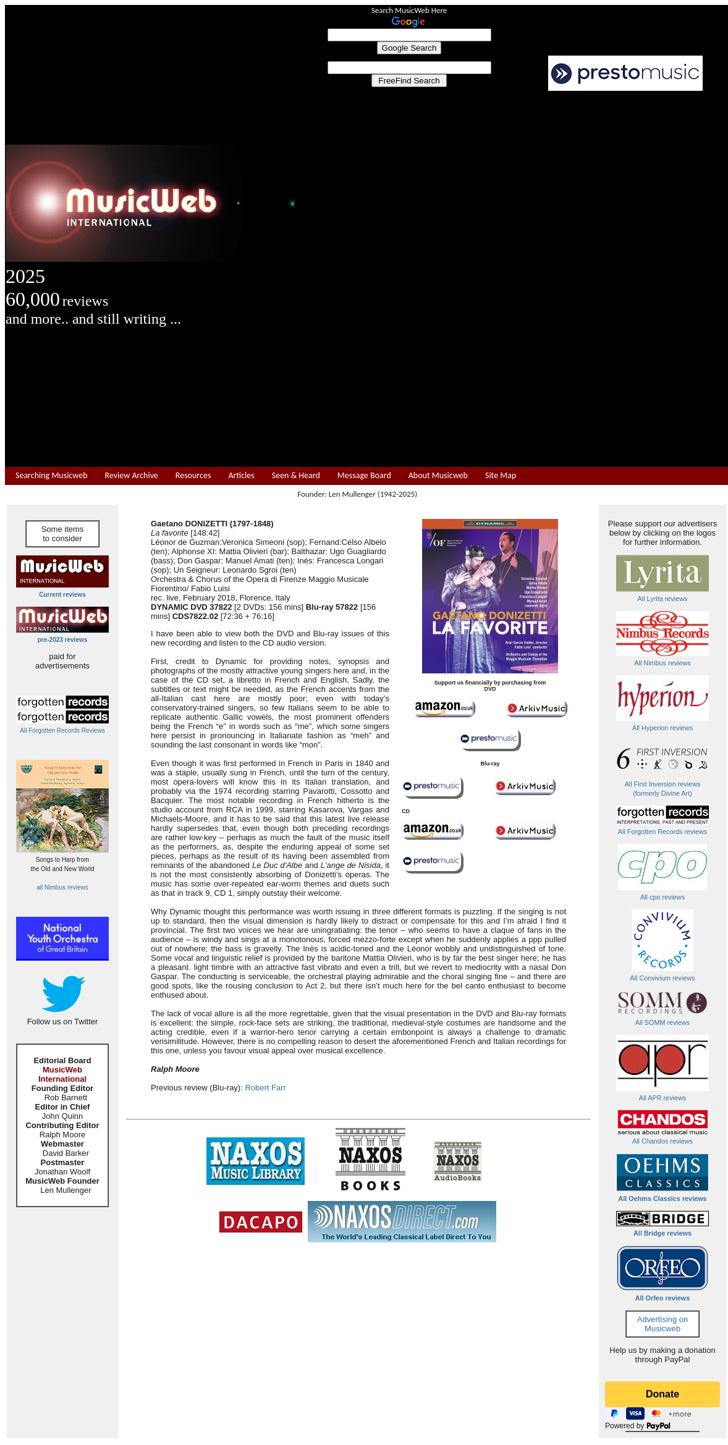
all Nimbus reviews (62, 887)
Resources (193, 476)
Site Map (500, 476)
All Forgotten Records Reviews (62, 730)
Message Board (364, 476)
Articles (241, 476)
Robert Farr (265, 1087)
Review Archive (131, 476)
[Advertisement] (511, 279)
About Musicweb (438, 476)
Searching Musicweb (51, 476)
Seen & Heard (296, 476)
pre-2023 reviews (63, 639)
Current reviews (62, 594)
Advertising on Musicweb (662, 1324)
